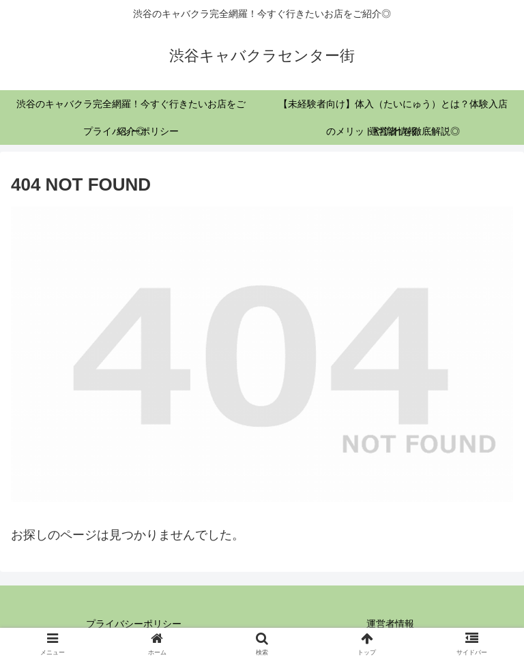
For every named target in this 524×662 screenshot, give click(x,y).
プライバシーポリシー (133, 623)
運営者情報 (390, 623)
